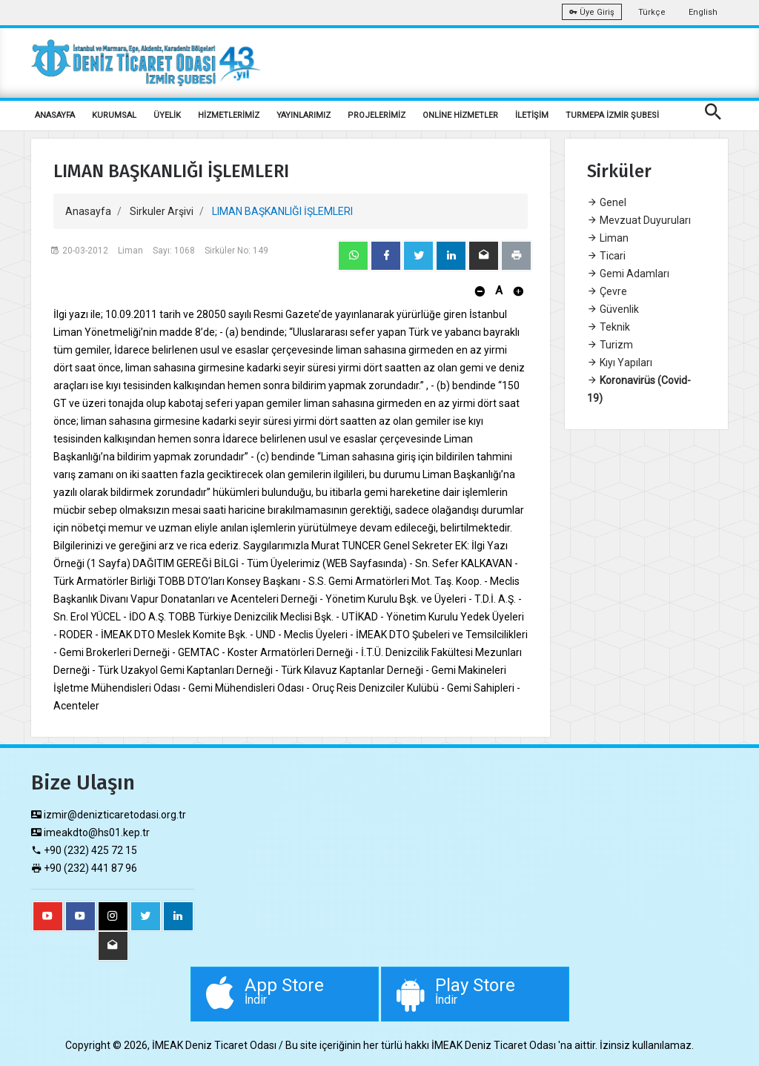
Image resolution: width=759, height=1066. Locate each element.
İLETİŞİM (531, 115)
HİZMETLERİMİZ (228, 115)
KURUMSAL (114, 115)
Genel (606, 202)
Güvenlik (613, 309)
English (703, 12)
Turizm (610, 345)
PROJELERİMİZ (376, 115)
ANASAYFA (55, 115)
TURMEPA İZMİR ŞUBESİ (612, 115)
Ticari (606, 256)
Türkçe (652, 12)
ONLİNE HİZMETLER (460, 115)
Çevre (607, 291)
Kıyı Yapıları (619, 362)
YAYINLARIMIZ (303, 115)
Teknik (608, 327)
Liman (608, 238)
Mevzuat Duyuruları (639, 220)
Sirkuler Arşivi (161, 211)
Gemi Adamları (628, 273)
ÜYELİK (167, 115)
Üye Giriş (591, 12)
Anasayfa (88, 211)
